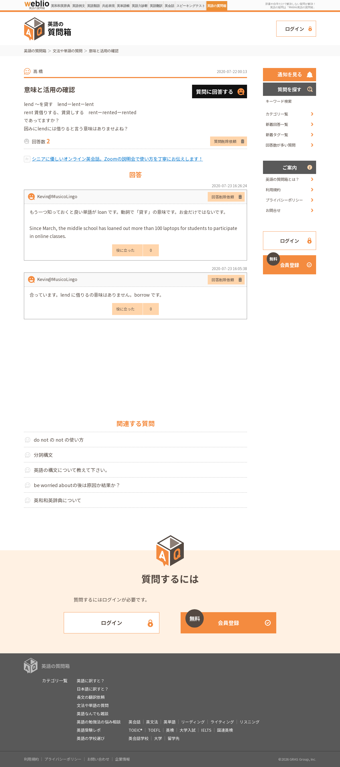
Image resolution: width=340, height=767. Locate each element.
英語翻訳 (156, 5)
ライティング (222, 722)
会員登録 (283, 261)
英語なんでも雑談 (92, 713)
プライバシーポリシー (284, 200)
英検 (170, 730)
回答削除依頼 (223, 196)
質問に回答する (214, 91)
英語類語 (93, 5)
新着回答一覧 (277, 124)
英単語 (170, 722)
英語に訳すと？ (91, 680)
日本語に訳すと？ (93, 689)
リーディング (193, 722)
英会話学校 (138, 738)
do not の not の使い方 (59, 439)
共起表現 (108, 5)
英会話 (169, 5)
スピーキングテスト (190, 5)
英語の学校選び (91, 738)
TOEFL (154, 730)
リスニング (250, 722)
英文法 (152, 722)
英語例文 (78, 5)
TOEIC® (135, 730)
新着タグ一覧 (277, 134)
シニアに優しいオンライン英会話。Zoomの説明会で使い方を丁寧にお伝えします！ (117, 158)
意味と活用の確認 (103, 50)
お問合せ (273, 210)
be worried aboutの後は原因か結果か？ (77, 484)
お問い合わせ (98, 759)
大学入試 (188, 730)
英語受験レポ (89, 730)
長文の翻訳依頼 (91, 697)
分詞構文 (43, 454)
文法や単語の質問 (67, 50)
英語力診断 (140, 5)
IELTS (206, 730)
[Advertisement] (174, 28)
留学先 (174, 738)
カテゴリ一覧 (277, 114)
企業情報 (122, 759)
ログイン (294, 28)
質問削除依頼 (225, 141)
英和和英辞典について (57, 500)
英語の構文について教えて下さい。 (72, 469)
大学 (158, 738)
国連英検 (225, 730)
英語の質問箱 (216, 5)
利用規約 (273, 189)
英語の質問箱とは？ (282, 179)
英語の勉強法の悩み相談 (99, 722)
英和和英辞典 (60, 5)
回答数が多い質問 (280, 145)
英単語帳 (123, 5)
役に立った (125, 250)
